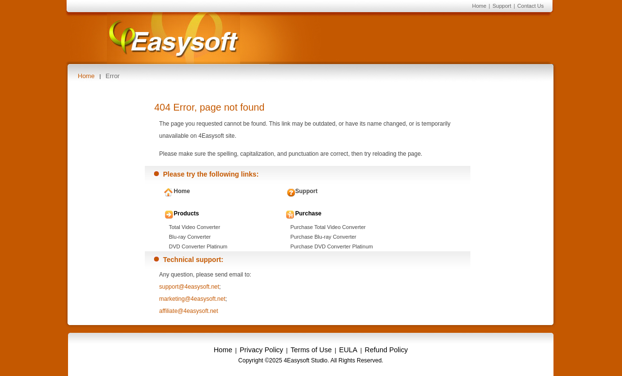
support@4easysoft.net (189, 286)
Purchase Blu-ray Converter (324, 237)
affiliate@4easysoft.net (188, 311)
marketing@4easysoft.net (192, 298)
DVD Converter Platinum (198, 246)
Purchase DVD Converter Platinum (332, 246)
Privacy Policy (261, 350)
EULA (348, 350)
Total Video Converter (195, 227)
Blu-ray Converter (190, 237)
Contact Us (531, 6)
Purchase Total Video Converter (328, 227)
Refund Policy (386, 350)
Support (501, 6)
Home (479, 6)
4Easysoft (173, 38)
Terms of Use (311, 350)
